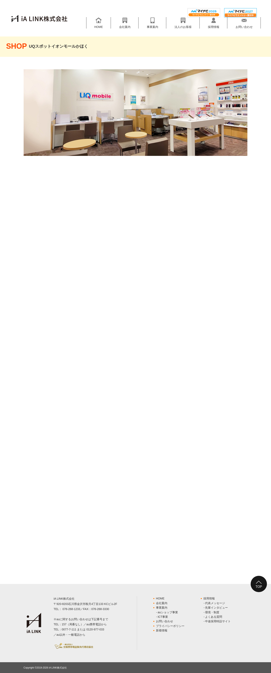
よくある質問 (213, 616)
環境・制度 (212, 612)
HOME (160, 598)
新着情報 (161, 630)
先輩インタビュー (216, 607)
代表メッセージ (215, 603)
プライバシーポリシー (170, 626)
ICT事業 (163, 616)
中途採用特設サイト (218, 621)
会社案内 (161, 603)
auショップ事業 (168, 612)
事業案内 (161, 607)
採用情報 (209, 598)
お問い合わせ (164, 621)
